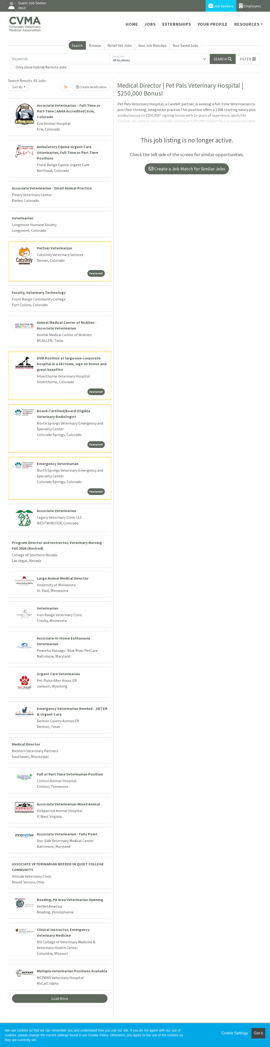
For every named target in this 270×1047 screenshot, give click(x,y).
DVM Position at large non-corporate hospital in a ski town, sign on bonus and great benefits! (71, 364)
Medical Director (26, 744)
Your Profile (213, 24)
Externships (176, 24)
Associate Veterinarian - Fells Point (67, 834)
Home (132, 24)
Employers (250, 6)
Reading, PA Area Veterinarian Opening (70, 899)
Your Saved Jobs (185, 45)
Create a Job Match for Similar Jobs (187, 169)
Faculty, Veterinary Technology (39, 292)
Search (77, 45)
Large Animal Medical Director (62, 578)
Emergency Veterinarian (57, 463)
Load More (59, 998)
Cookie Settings (234, 1033)
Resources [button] (246, 24)
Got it (258, 1033)
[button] (248, 59)
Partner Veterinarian (54, 248)
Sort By (17, 87)
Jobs (150, 24)
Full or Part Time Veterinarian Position (70, 774)
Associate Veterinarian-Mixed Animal (68, 804)
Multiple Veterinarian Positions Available (72, 971)
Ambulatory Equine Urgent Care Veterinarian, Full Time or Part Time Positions (67, 152)
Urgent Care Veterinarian (58, 673)
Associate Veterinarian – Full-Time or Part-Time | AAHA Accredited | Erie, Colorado (68, 111)
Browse (95, 45)
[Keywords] (60, 59)
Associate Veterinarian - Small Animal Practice (52, 188)
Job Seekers (220, 6)
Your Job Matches (152, 45)
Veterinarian (22, 218)
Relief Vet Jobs (119, 45)
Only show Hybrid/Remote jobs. (41, 67)
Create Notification (91, 87)
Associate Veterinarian (56, 510)
